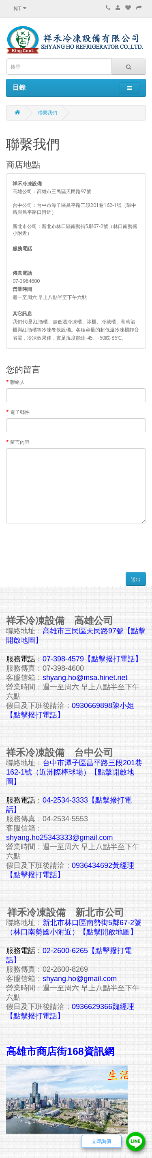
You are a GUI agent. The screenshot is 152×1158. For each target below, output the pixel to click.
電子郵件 (20, 412)
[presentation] (67, 545)
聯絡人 (17, 382)
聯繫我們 (47, 112)
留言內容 (20, 442)
